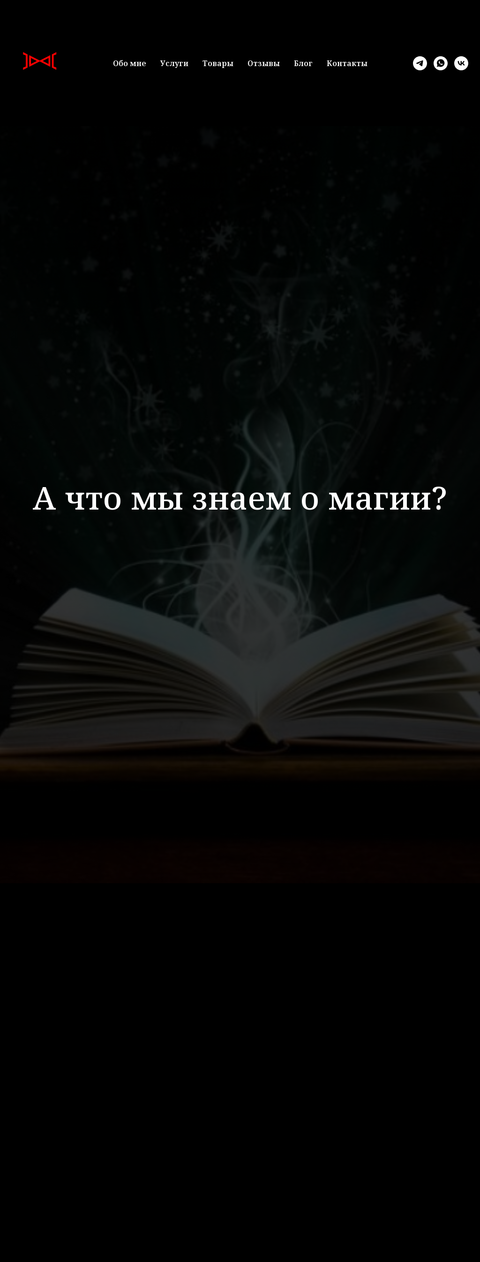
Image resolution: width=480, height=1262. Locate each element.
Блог (303, 63)
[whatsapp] (441, 63)
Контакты (347, 63)
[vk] (461, 63)
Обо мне (129, 63)
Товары (217, 63)
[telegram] (420, 63)
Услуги (174, 63)
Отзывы (264, 63)
